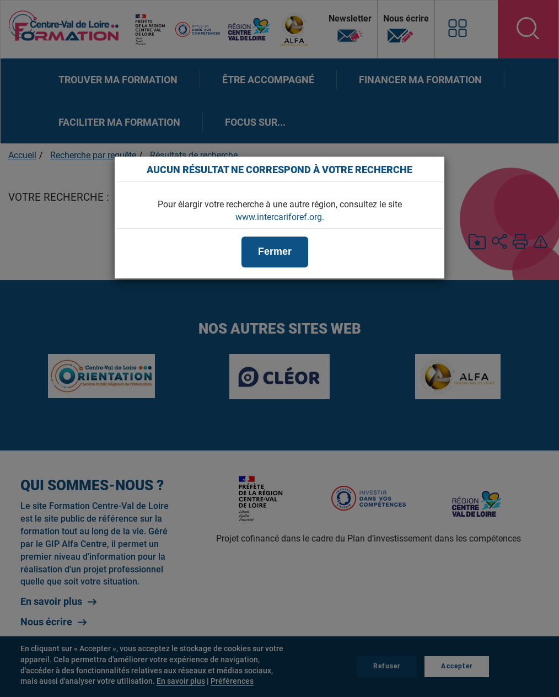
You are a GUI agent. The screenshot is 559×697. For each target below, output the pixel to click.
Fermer (275, 251)
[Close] (431, 169)
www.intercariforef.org (278, 217)
